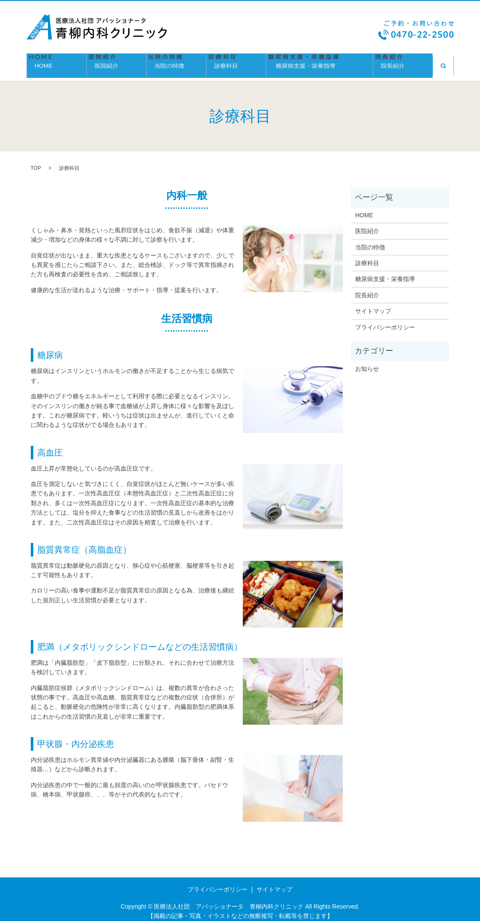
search (443, 64)
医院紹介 (116, 64)
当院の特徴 (176, 64)
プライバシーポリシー (385, 321)
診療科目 (236, 64)
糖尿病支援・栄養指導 (319, 64)
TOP (36, 163)
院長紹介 (403, 64)
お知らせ (367, 362)
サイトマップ (373, 305)
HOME (56, 64)
